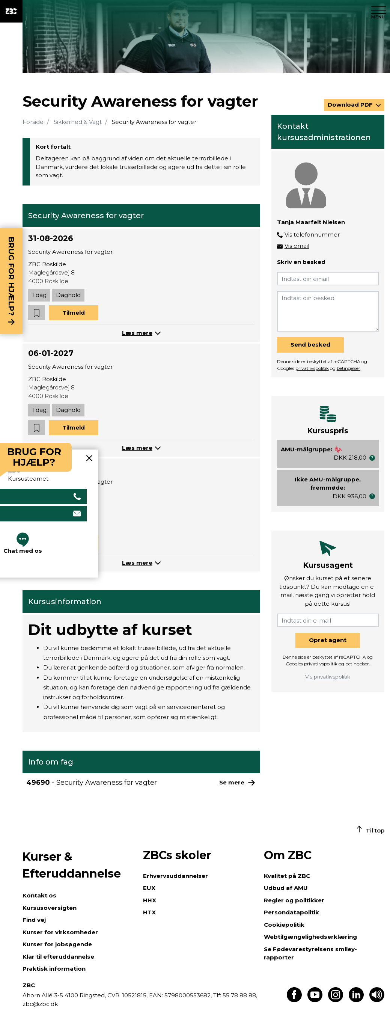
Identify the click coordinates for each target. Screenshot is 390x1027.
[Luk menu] (378, 11)
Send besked (310, 344)
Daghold (68, 295)
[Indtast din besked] (328, 311)
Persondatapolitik (291, 912)
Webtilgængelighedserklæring (310, 936)
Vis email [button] (297, 245)
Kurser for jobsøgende (57, 944)
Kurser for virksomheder (60, 932)
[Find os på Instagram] (335, 1000)
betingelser (348, 368)
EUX (149, 887)
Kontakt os (39, 895)
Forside (33, 121)
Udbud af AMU (286, 887)
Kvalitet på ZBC (287, 875)
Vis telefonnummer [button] (312, 234)
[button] (36, 313)
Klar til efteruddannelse (58, 956)
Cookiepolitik (284, 924)
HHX (149, 900)
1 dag (39, 295)
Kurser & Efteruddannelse (72, 865)
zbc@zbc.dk (40, 1003)
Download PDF (351, 104)
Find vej (34, 919)
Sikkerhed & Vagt (78, 121)
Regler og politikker (294, 900)
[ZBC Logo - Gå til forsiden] (11, 11)
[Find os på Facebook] (294, 1000)
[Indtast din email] (328, 278)
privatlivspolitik (312, 368)
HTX (149, 912)
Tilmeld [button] (73, 312)
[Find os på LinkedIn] (356, 1000)
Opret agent (327, 640)
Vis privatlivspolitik (327, 677)
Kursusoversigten (50, 907)
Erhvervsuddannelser (175, 875)
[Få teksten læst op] (376, 1000)
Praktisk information (54, 968)
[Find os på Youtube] (314, 1000)
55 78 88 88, (239, 995)
